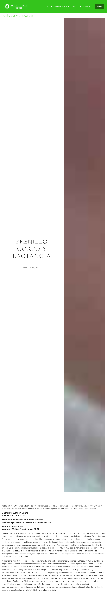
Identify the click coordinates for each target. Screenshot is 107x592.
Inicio (49, 6)
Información (76, 6)
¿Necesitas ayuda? (61, 6)
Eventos (86, 6)
